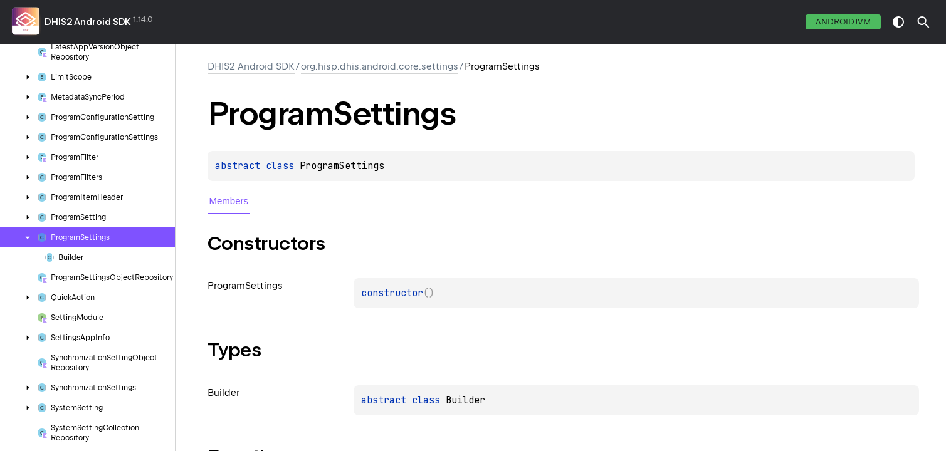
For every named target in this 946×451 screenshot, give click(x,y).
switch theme (898, 21)
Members (229, 200)
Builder (465, 400)
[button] (923, 21)
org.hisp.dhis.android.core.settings (379, 66)
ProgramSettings (342, 166)
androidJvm (843, 21)
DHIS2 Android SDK (88, 22)
